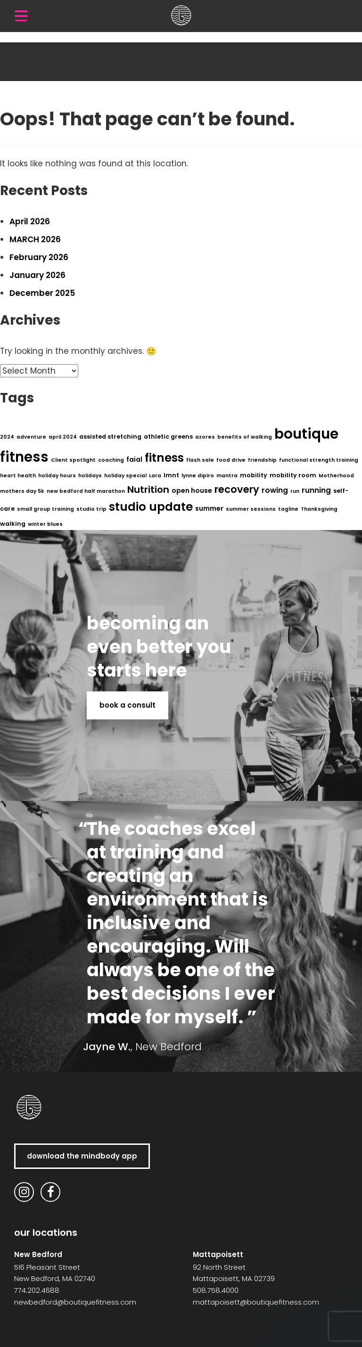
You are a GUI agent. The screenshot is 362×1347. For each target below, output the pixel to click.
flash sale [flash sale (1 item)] (200, 460)
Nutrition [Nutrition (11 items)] (148, 489)
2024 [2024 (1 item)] (7, 437)
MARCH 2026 (35, 239)
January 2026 (37, 275)
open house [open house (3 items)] (192, 490)
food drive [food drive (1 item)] (231, 460)
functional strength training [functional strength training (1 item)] (318, 460)
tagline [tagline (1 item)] (288, 509)
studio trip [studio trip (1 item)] (91, 509)
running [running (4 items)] (316, 490)
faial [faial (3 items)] (134, 459)
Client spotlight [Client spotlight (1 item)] (73, 460)
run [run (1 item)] (294, 491)
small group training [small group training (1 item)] (45, 509)
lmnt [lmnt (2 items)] (171, 475)
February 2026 (38, 257)
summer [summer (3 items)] (209, 508)
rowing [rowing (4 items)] (275, 490)
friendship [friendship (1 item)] (262, 460)
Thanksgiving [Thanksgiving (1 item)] (319, 509)
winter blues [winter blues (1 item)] (45, 524)
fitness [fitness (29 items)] (164, 457)
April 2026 (29, 221)
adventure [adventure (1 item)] (31, 437)
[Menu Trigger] (21, 15)
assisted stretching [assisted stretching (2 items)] (110, 437)
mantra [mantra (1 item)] (227, 475)
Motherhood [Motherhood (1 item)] (336, 475)
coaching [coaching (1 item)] (111, 460)
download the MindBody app (82, 1156)
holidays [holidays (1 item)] (90, 475)
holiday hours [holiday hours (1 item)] (57, 475)
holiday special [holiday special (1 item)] (125, 475)
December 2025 (42, 293)
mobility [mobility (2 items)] (253, 475)
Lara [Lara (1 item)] (155, 475)
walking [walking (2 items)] (12, 524)
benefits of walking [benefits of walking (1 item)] (244, 437)
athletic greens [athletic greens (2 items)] (168, 437)
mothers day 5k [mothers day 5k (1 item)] (22, 491)
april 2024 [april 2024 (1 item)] (63, 437)
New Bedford (38, 1254)
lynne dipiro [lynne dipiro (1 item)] (197, 475)
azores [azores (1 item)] (205, 437)
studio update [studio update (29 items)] (151, 506)
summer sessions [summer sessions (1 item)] (251, 509)
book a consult (127, 705)
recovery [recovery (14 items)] (236, 489)
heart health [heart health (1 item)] (18, 475)
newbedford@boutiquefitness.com (75, 1302)
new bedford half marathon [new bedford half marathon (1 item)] (86, 491)
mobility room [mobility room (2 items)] (293, 475)
